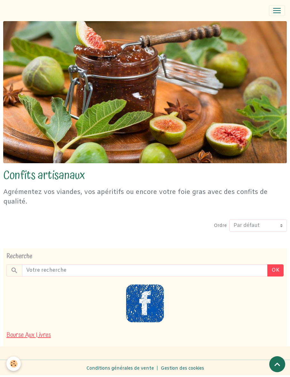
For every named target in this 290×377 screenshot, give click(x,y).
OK (275, 270)
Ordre (220, 226)
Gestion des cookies (182, 368)
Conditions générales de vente (120, 368)
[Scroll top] (277, 364)
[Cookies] (13, 364)
